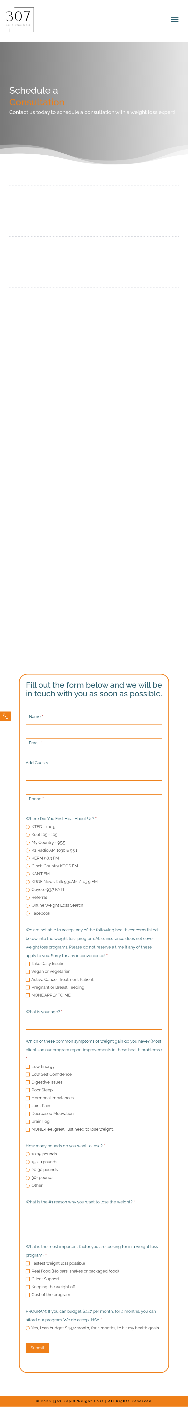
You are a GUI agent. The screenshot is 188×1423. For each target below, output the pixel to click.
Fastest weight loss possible (55, 1263)
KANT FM (38, 873)
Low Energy (40, 1066)
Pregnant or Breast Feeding (55, 987)
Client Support (42, 1278)
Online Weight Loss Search (54, 905)
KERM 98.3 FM (42, 858)
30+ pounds (39, 1177)
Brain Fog (38, 1121)
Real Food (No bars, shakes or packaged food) (72, 1271)
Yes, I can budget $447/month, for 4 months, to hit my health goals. (93, 1327)
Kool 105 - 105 (41, 834)
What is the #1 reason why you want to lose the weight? (80, 1201)
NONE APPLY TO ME (48, 995)
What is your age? (44, 1011)
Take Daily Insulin (45, 963)
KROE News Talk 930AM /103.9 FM (62, 881)
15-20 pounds (41, 1161)
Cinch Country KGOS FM (52, 865)
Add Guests (37, 762)
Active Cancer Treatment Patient (60, 979)
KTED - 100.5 (40, 826)
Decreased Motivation (50, 1113)
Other (34, 1185)
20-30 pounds (42, 1169)
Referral (36, 897)
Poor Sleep (39, 1089)
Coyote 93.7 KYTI (45, 889)
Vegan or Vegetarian (48, 971)
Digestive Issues (44, 1082)
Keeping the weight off (50, 1286)
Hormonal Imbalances (50, 1097)
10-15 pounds (41, 1153)
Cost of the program (48, 1294)
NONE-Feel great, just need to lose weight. (70, 1129)
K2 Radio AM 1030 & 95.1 (51, 850)
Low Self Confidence (49, 1074)
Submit (37, 1347)
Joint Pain (38, 1105)
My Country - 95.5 (45, 842)
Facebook (38, 913)
